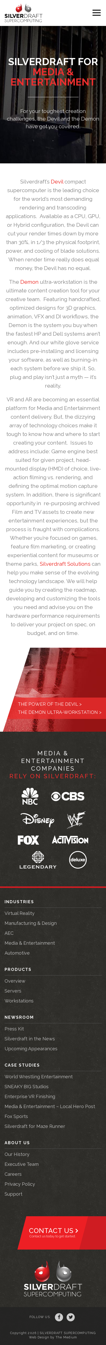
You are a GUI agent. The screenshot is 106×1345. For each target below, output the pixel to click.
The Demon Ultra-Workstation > (59, 712)
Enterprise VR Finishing (30, 1096)
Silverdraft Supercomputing (23, 13)
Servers (13, 991)
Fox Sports (16, 1116)
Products (18, 969)
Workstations (19, 1000)
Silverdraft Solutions (65, 564)
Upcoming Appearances (31, 1048)
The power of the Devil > (50, 704)
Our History (17, 1154)
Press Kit (14, 1028)
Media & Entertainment (30, 943)
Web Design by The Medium (53, 1337)
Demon (29, 282)
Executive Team (22, 1164)
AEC (9, 933)
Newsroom (19, 1017)
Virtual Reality (20, 913)
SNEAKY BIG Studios (27, 1086)
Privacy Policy (20, 1184)
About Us (17, 1142)
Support (13, 1194)
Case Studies (22, 1065)
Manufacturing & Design (31, 923)
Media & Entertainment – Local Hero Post (50, 1106)
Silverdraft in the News (30, 1038)
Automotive (17, 953)
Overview (15, 981)
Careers (13, 1174)
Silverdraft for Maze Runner (35, 1126)
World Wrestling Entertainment (39, 1076)
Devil (57, 181)
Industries (19, 901)
